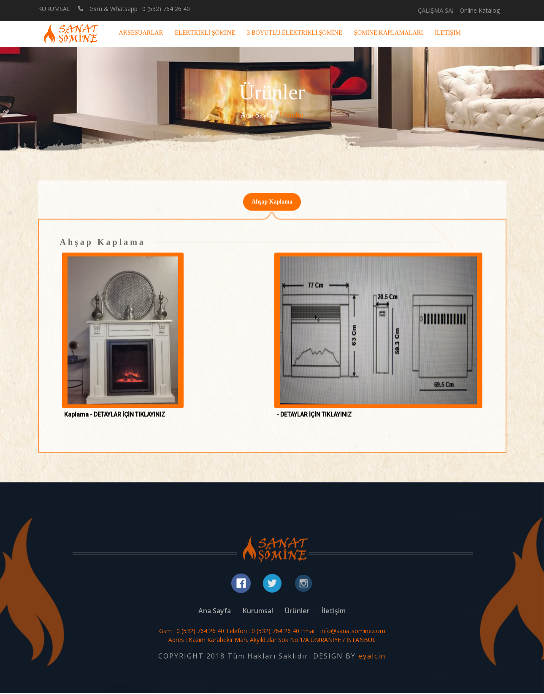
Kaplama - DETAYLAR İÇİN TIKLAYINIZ (114, 418)
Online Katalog (480, 10)
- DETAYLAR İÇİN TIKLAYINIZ (314, 418)
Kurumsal (258, 611)
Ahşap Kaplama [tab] (272, 205)
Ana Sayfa (255, 114)
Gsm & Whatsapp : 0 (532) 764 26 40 (134, 8)
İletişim (334, 611)
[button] (123, 334)
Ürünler (293, 114)
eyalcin (372, 656)
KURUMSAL (54, 9)
